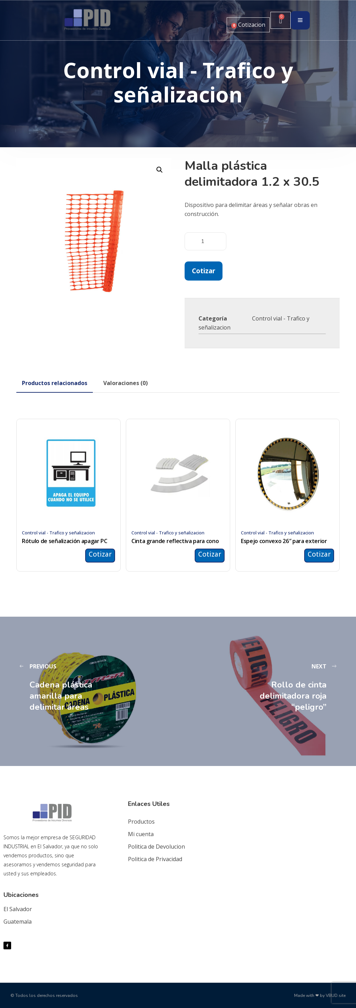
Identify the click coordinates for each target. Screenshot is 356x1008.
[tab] (54, 383)
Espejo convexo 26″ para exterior (284, 541)
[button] (159, 170)
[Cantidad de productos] (205, 241)
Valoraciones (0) (125, 383)
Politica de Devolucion (156, 846)
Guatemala (17, 921)
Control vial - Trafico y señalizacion (58, 533)
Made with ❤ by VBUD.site (320, 995)
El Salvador (17, 909)
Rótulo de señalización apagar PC (64, 541)
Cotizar (203, 270)
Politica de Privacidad (155, 859)
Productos (141, 821)
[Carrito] (280, 20)
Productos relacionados (54, 383)
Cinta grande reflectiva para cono (175, 541)
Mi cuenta (141, 834)
